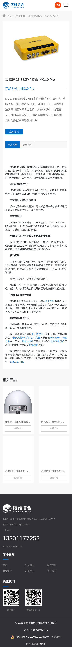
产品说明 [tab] (12, 144)
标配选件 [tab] (27, 144)
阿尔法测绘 (28, 341)
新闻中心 (29, 571)
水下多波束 (37, 334)
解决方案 (52, 565)
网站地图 (56, 636)
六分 (37, 337)
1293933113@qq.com (18, 524)
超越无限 (41, 643)
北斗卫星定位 (57, 341)
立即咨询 (14, 131)
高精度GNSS (35, 15)
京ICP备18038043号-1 (36, 629)
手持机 (29, 337)
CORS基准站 (52, 15)
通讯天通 (33, 344)
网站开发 (31, 643)
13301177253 (17, 361)
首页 (9, 15)
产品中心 (20, 15)
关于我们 (52, 571)
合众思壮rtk (18, 337)
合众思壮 (50, 301)
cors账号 (55, 337)
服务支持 (7, 571)
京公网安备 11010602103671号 (30, 637)
